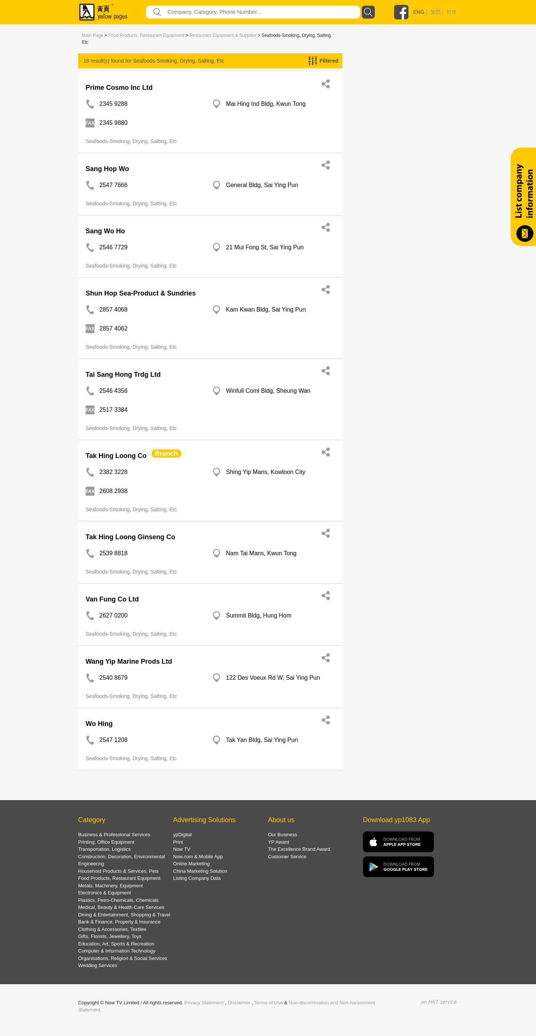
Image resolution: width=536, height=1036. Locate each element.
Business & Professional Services (114, 834)
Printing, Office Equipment (106, 842)
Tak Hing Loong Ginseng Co (130, 537)
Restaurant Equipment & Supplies (222, 35)
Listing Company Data (197, 878)
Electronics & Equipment (104, 893)
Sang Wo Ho (105, 231)
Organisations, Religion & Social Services (122, 958)
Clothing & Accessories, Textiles (112, 929)
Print (178, 842)
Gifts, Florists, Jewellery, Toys (109, 936)
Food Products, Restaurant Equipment (146, 35)
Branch (166, 453)
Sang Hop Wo (107, 169)
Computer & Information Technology (116, 951)
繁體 (435, 12)
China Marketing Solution (200, 871)
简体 (451, 12)
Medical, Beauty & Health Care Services (121, 907)
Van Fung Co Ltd (112, 599)
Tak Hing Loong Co (116, 455)
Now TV (181, 849)
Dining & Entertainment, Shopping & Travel (124, 914)
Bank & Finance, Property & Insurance (119, 922)
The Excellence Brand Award (299, 849)
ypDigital (182, 834)
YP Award (278, 842)
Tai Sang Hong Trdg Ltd (123, 374)
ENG (418, 12)
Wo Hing (99, 723)
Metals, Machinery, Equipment (110, 885)
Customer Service (287, 856)
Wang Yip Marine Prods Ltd (129, 661)
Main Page (92, 35)
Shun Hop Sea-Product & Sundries (141, 293)
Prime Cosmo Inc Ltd (119, 87)
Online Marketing (191, 863)
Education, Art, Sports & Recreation (116, 944)
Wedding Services (97, 965)
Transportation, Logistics (104, 849)
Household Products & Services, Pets (118, 871)
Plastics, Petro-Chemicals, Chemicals (118, 900)
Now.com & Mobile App (198, 856)
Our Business (282, 834)
